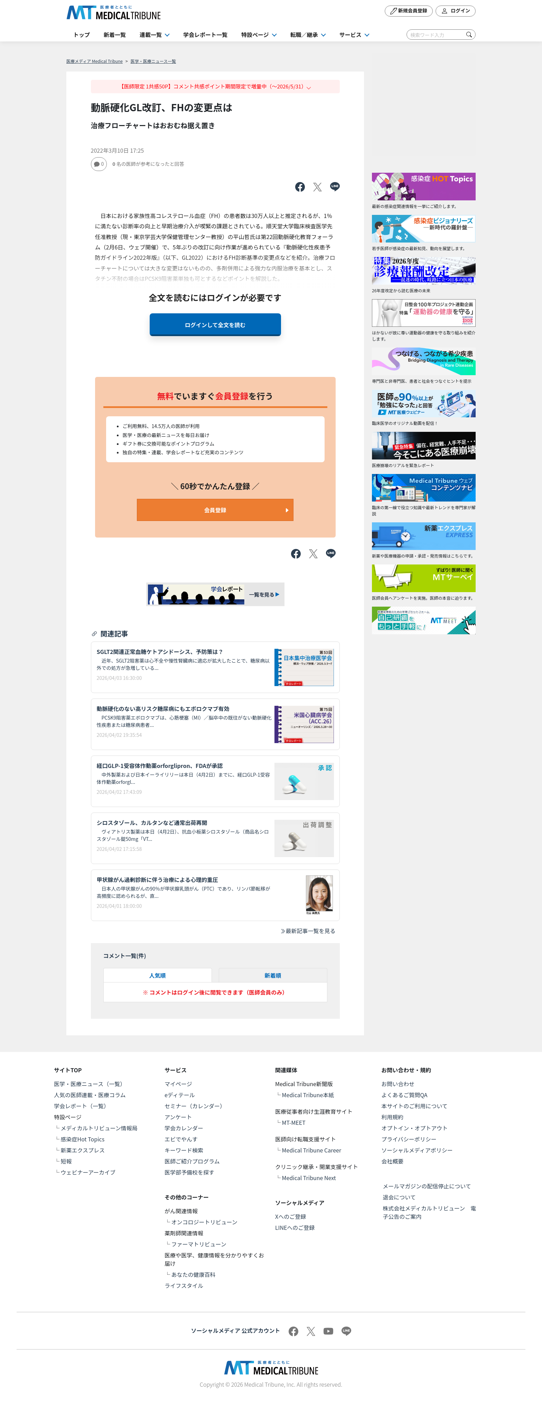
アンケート (178, 1117)
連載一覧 (151, 34)
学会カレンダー (184, 1128)
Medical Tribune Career (312, 1150)
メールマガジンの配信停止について (427, 1186)
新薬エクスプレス (83, 1150)
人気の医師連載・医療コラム (90, 1095)
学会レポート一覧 (205, 34)
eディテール (180, 1095)
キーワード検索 (184, 1150)
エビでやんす (181, 1139)
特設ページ (255, 34)
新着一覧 (115, 34)
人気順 (157, 975)
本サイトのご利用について (414, 1106)
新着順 (272, 975)
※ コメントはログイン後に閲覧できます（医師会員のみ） (215, 992)
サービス (350, 34)
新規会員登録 (408, 11)
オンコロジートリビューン (204, 1222)
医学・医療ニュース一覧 (153, 61)
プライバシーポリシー (409, 1139)
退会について (399, 1197)
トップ (81, 34)
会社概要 (392, 1161)
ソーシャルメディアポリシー (417, 1150)
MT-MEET (294, 1122)
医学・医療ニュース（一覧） (89, 1084)
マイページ (178, 1084)
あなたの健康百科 (193, 1274)
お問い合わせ (397, 1084)
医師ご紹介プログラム (192, 1161)
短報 (66, 1161)
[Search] (441, 34)
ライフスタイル (184, 1285)
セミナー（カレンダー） (195, 1106)
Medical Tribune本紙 (308, 1095)
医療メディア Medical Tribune (94, 61)
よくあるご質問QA (404, 1095)
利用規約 (392, 1117)
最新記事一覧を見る (307, 931)
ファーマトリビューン (198, 1244)
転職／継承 (304, 34)
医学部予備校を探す (189, 1172)
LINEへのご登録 (295, 1227)
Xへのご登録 (290, 1216)
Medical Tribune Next (309, 1178)
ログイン (455, 11)
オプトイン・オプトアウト (414, 1128)
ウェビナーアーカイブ (88, 1172)
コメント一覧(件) (124, 955)
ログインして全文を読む (215, 325)
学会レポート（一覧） (81, 1106)
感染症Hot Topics (83, 1139)
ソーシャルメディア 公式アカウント (235, 1330)
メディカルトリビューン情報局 (99, 1128)
